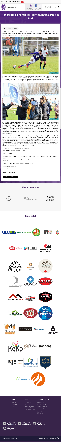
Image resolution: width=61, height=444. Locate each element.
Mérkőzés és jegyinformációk (41, 405)
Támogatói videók (30, 412)
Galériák (14, 406)
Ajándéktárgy (41, 410)
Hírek (9, 28)
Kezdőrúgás (40, 412)
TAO (26, 406)
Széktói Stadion (29, 408)
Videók (14, 405)
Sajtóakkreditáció (42, 408)
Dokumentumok (29, 410)
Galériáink (40, 415)
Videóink (39, 413)
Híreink (15, 28)
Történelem (28, 405)
